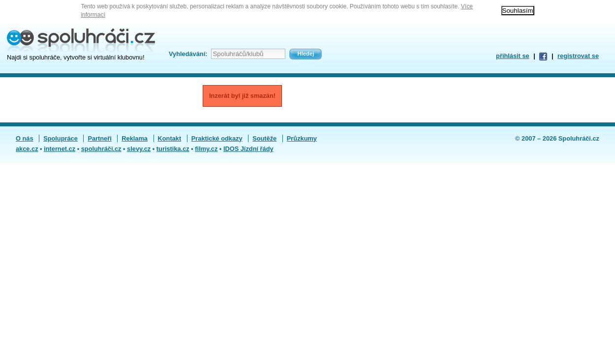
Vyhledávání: (188, 54)
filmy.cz (206, 148)
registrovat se (578, 55)
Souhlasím (517, 10)
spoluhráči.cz (101, 148)
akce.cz (27, 148)
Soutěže (264, 138)
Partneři (99, 138)
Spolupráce (60, 138)
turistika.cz (172, 148)
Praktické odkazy (217, 138)
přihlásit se (512, 55)
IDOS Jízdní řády (248, 148)
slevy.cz (139, 148)
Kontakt (170, 138)
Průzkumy (302, 138)
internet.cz (59, 148)
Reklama (135, 138)
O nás (24, 138)
